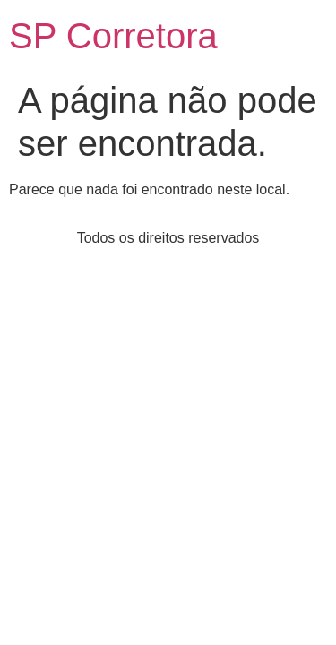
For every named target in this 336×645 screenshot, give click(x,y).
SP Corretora (113, 36)
